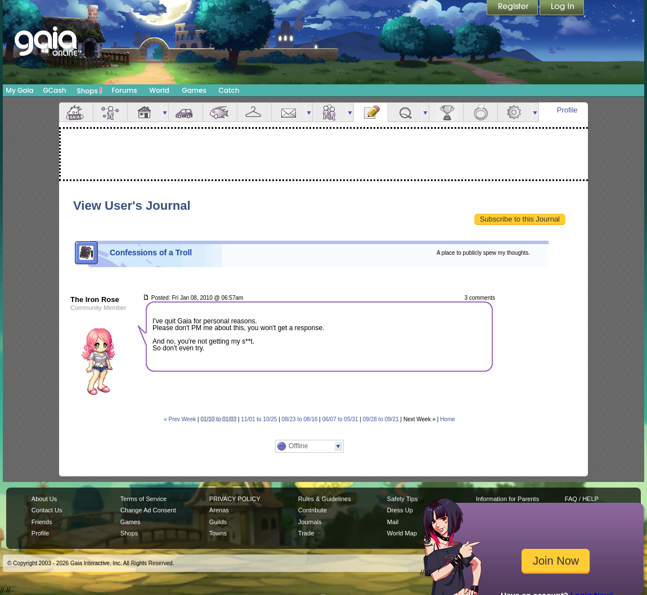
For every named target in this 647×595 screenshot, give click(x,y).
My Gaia (19, 90)
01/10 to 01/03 (218, 419)
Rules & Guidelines (324, 498)
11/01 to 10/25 (259, 419)
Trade (306, 533)
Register (513, 8)
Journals (310, 522)
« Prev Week (180, 419)
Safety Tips (402, 498)
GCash (54, 90)
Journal (371, 112)
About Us (44, 498)
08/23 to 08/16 (300, 419)
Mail (288, 112)
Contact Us (47, 510)
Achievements (446, 112)
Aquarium (220, 112)
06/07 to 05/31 (340, 419)
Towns (218, 533)
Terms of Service (143, 498)
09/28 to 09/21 (381, 419)
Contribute (312, 510)
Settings (515, 112)
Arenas (219, 510)
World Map (402, 533)
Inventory (254, 112)
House (144, 112)
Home (447, 419)
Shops (89, 90)
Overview (76, 112)
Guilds (218, 522)
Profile (567, 110)
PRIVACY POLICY (234, 498)
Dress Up (400, 510)
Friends (330, 112)
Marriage (480, 112)
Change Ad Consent (148, 510)
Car (186, 112)
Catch (229, 90)
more (164, 112)
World (159, 90)
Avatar (110, 112)
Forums (124, 90)
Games (194, 90)
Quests (405, 112)
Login (562, 8)
